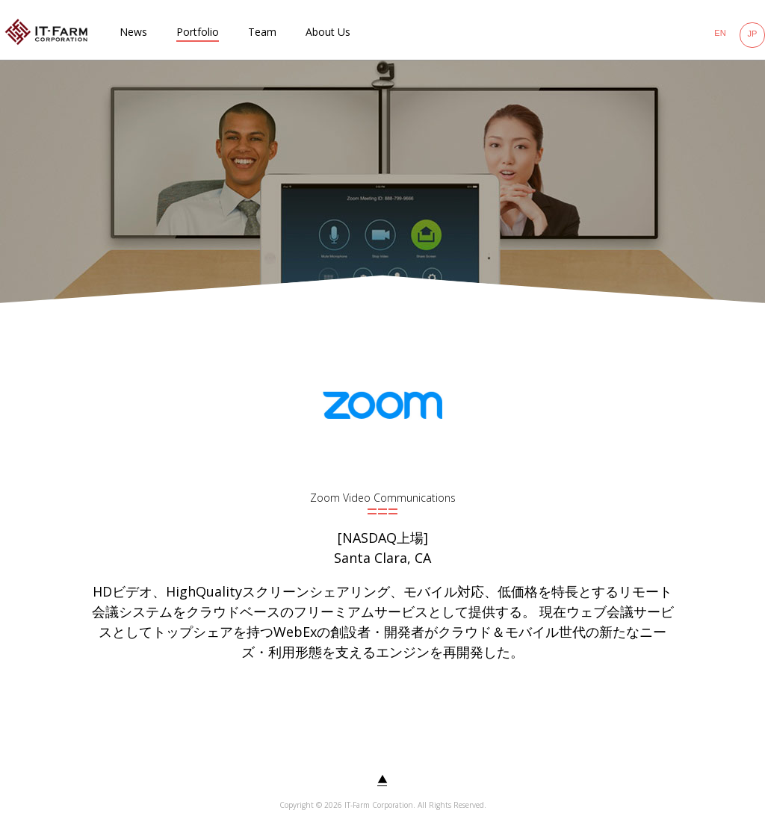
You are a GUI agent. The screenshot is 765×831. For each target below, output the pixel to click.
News (133, 32)
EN (719, 32)
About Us (328, 32)
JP (753, 33)
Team (262, 32)
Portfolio (197, 32)
